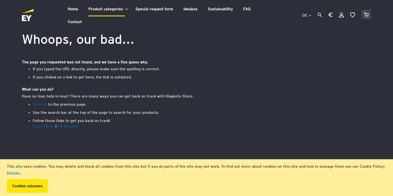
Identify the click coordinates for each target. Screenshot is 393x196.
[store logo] (40, 15)
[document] (197, 178)
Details (13, 173)
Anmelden (341, 15)
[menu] (167, 15)
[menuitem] (72, 9)
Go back (40, 104)
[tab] (167, 15)
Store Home (43, 126)
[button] (330, 16)
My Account (68, 126)
